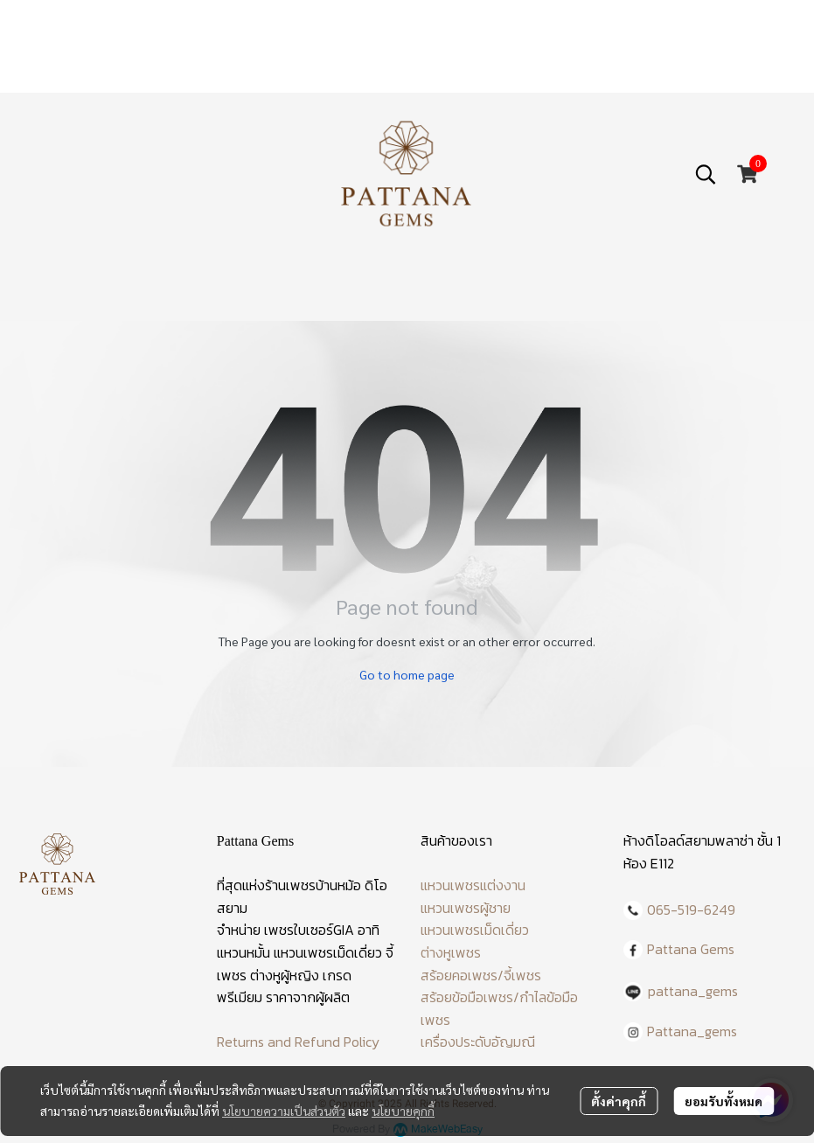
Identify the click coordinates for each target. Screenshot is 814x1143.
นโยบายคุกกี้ (403, 1111)
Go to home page (407, 674)
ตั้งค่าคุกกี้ (618, 1101)
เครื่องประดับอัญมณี (478, 1041)
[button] (705, 174)
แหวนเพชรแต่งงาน (473, 885)
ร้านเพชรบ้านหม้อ (313, 885)
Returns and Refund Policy (298, 1041)
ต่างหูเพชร (451, 952)
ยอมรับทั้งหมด (723, 1101)
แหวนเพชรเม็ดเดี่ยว (475, 929)
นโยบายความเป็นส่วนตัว (283, 1111)
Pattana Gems (690, 948)
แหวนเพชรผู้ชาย (466, 907)
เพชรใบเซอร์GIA (309, 929)
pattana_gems (693, 990)
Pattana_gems (692, 1031)
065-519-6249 (691, 909)
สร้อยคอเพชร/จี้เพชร (481, 975)
